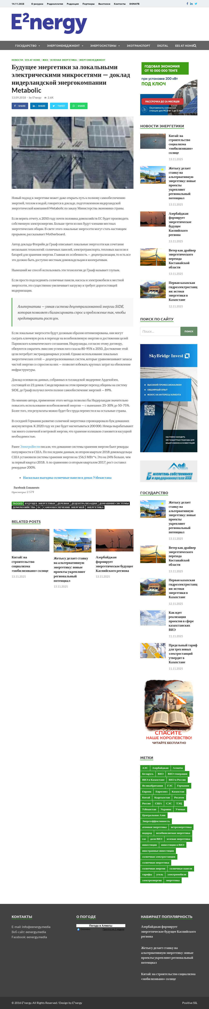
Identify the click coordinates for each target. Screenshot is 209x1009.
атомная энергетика (154, 827)
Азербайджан (160, 767)
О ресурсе (37, 3)
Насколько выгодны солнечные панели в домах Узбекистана (67, 477)
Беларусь (147, 773)
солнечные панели (181, 868)
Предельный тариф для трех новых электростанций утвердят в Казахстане (183, 653)
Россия (146, 803)
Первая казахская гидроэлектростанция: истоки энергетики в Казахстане (183, 291)
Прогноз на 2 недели (113, 929)
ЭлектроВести (30, 446)
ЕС (39, 507)
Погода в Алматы (100, 925)
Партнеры (88, 3)
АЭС (145, 767)
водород (147, 833)
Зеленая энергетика (63, 59)
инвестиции (149, 844)
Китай (146, 797)
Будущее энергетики (40, 503)
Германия (183, 785)
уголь (159, 874)
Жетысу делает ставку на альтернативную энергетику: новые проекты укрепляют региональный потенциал (71, 569)
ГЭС (170, 785)
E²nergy (36, 97)
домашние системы (114, 503)
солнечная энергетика (155, 862)
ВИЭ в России (177, 779)
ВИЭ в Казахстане (153, 779)
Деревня (63, 503)
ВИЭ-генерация (177, 773)
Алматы (178, 767)
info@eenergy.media (36, 927)
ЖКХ (45, 59)
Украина (166, 809)
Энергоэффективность (156, 821)
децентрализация (84, 503)
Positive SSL (189, 1003)
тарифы (147, 874)
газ (144, 838)
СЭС (169, 803)
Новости (17, 59)
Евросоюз (161, 791)
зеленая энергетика (178, 838)
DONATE (134, 3)
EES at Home (184, 45)
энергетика (95, 507)
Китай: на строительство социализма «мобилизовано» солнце (30, 564)
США (158, 803)
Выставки (104, 3)
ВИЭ (160, 773)
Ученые (180, 809)
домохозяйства (24, 507)
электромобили (176, 874)
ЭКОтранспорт (138, 45)
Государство (26, 45)
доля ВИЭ (156, 838)
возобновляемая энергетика (173, 833)
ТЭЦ (179, 803)
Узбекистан (149, 809)
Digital (162, 45)
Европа (146, 791)
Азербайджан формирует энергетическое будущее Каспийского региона (114, 564)
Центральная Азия (154, 815)
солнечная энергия (153, 868)
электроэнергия (152, 880)
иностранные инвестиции (158, 850)
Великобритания (152, 785)
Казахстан (178, 791)
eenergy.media (36, 932)
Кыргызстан (162, 797)
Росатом (179, 797)
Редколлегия (55, 3)
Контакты (120, 3)
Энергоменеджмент (63, 45)
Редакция (73, 3)
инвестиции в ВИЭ (172, 844)
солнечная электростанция (158, 856)
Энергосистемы (103, 45)
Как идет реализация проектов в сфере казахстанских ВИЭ (181, 620)
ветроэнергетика (181, 827)
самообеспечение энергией (63, 507)
